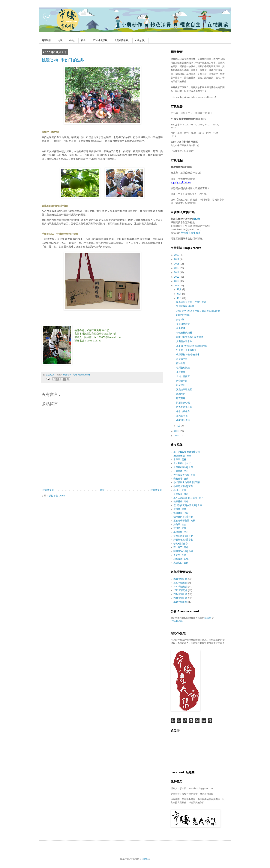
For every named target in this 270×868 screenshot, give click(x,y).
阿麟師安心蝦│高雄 (183, 551)
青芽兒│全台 (179, 555)
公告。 (72, 40)
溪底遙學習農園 (184, 389)
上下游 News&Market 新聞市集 (191, 345)
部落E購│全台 (180, 543)
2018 (177, 255)
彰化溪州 (180, 385)
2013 (177, 277)
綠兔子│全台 (179, 524)
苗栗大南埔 (182, 359)
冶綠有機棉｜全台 (182, 455)
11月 (179, 293)
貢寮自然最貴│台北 (183, 536)
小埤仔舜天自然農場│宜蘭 (186, 482)
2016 (177, 263)
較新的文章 (48, 490)
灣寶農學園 (182, 380)
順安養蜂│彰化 (180, 558)
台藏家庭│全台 (180, 471)
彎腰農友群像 (84, 374)
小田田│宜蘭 (179, 490)
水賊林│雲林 (179, 509)
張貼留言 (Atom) (57, 495)
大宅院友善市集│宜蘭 (184, 475)
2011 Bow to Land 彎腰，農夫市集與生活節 (198, 310)
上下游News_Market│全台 (186, 452)
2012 (177, 281)
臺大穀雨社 (182, 415)
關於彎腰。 (47, 40)
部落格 (207, 618)
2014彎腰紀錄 (180, 594)
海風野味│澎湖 (180, 513)
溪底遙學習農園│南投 (184, 520)
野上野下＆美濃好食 (186, 350)
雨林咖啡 (180, 363)
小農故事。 (140, 40)
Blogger (145, 859)
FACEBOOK (177, 621)
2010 (177, 431)
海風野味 (180, 328)
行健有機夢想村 (184, 332)
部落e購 (180, 319)
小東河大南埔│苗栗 (183, 486)
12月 (179, 289)
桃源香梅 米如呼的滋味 (63, 60)
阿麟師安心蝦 (183, 402)
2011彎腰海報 (183, 315)
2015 (177, 268)
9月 (179, 425)
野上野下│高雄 (180, 547)
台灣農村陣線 (183, 367)
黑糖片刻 (180, 394)
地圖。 (61, 40)
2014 (177, 272)
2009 (177, 435)
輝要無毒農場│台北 (183, 539)
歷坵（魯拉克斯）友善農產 (189, 337)
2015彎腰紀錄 (180, 598)
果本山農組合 (183, 411)
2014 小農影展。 (101, 40)
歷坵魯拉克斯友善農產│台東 (187, 505)
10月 (179, 298)
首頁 (102, 490)
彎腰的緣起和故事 (185, 306)
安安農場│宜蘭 (180, 478)
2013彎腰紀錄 (180, 590)
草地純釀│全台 (180, 532)
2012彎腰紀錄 (180, 586)
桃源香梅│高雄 (70, 374)
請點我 (196, 219)
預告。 (84, 40)
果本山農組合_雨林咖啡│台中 (188, 497)
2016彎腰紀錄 (180, 602)
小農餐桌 (180, 372)
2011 (177, 285)
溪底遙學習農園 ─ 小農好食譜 (191, 302)
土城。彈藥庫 (183, 376)
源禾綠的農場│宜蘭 (183, 517)
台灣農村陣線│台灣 (183, 467)
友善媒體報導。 (122, 40)
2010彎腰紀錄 (180, 579)
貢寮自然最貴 (183, 324)
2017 (177, 259)
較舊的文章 (156, 490)
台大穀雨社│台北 (182, 463)
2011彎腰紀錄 (180, 582)
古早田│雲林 (179, 459)
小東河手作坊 (183, 420)
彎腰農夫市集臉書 (191, 232)
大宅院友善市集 (184, 341)
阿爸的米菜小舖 (184, 407)
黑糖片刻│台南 (180, 562)
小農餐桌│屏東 (180, 493)
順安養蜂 (180, 398)
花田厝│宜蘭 (179, 528)
